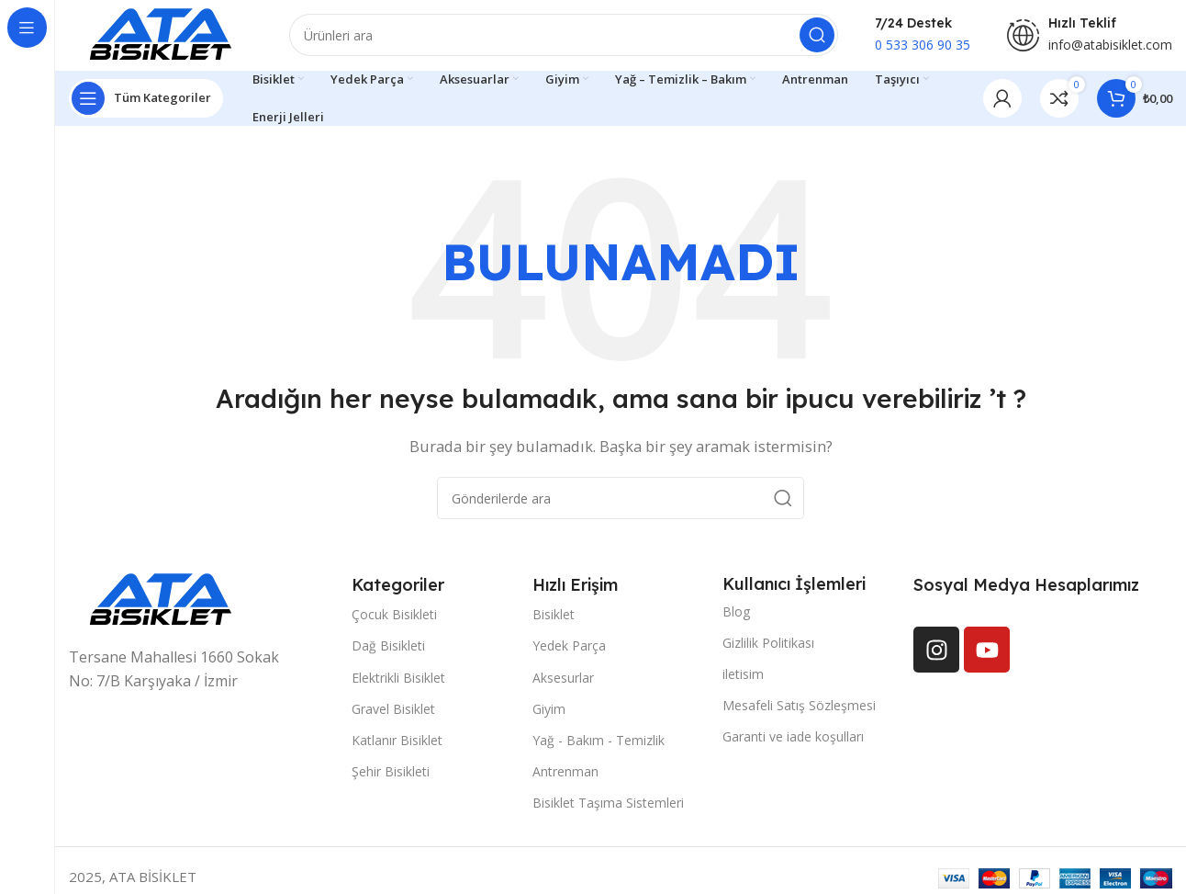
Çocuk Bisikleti (394, 617)
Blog (736, 614)
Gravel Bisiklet (393, 711)
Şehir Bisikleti (391, 774)
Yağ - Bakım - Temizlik (598, 743)
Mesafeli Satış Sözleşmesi (799, 708)
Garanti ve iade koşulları (793, 739)
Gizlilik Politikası (768, 645)
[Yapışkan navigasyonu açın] (146, 101)
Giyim (548, 711)
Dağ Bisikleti (388, 648)
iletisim (743, 676)
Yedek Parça (569, 648)
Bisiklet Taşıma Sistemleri (608, 805)
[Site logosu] (160, 35)
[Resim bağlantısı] (160, 602)
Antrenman (565, 774)
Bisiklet (553, 617)
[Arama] (563, 37)
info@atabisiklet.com (1110, 46)
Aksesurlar (563, 680)
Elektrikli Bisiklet (398, 680)
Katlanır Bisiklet (397, 743)
